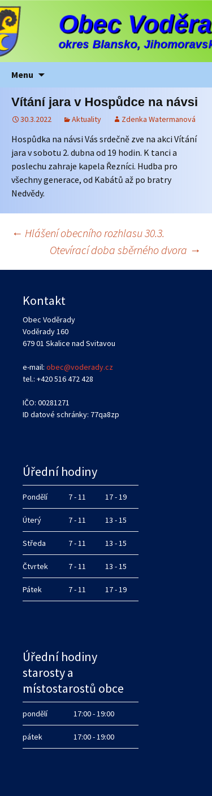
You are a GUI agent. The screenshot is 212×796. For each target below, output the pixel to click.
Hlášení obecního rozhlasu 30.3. (88, 233)
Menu (22, 74)
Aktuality (86, 119)
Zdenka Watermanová (159, 119)
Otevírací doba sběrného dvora (125, 250)
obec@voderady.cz (79, 367)
